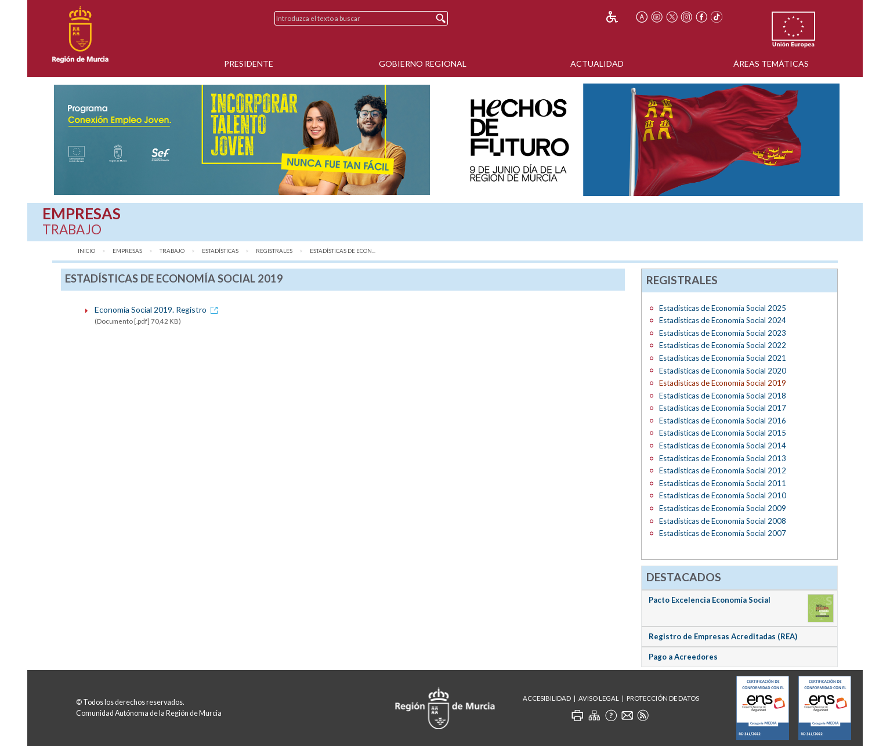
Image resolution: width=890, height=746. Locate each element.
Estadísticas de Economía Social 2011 (722, 483)
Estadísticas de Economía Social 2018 (722, 395)
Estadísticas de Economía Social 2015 (722, 432)
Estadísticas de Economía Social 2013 (722, 458)
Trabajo (172, 251)
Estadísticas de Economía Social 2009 (722, 508)
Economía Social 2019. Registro (158, 309)
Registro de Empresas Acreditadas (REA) (723, 636)
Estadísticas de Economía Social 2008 (722, 521)
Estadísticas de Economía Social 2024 (722, 320)
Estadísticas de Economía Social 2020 (722, 370)
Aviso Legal (598, 698)
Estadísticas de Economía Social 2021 (722, 358)
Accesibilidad (547, 698)
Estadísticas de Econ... (342, 251)
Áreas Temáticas (771, 63)
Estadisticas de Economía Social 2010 (722, 495)
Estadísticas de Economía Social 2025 (722, 308)
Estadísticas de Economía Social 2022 (722, 345)
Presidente (248, 63)
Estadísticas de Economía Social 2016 (722, 420)
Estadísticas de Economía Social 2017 (722, 407)
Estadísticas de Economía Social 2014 (722, 445)
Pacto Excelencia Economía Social (709, 599)
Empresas (127, 251)
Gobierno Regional (422, 63)
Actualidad (597, 63)
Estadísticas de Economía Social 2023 (722, 333)
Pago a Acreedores (683, 656)
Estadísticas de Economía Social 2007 (722, 533)
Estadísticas (220, 251)
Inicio (86, 251)
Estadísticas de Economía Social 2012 (722, 470)
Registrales (274, 251)
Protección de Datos (663, 698)
